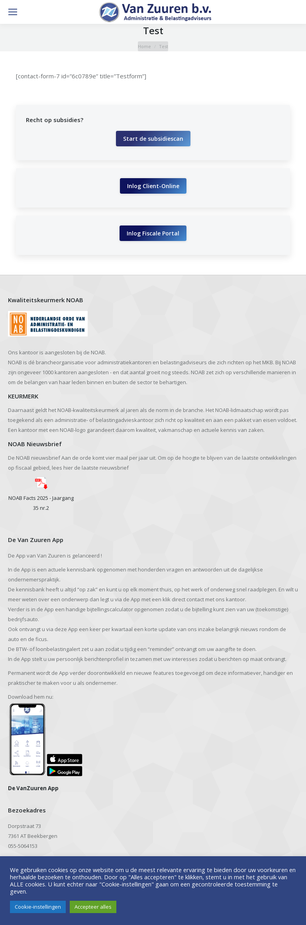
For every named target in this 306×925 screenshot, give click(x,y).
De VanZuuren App (33, 788)
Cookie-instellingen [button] (38, 906)
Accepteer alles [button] (93, 906)
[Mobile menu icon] (13, 12)
